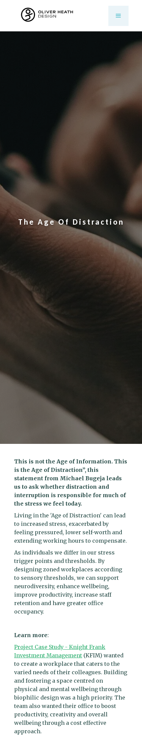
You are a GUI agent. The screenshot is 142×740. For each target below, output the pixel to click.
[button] (118, 16)
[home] (57, 15)
